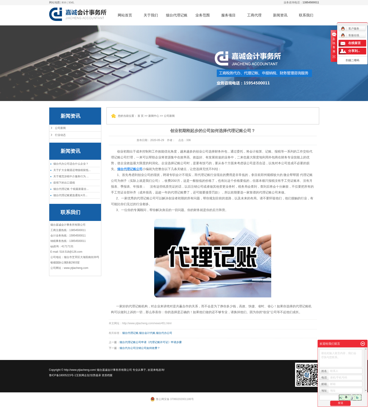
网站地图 (54, 2)
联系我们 (306, 15)
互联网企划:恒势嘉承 (88, 375)
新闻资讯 (280, 15)
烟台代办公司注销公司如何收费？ (140, 348)
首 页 (141, 115)
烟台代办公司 (164, 333)
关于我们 (151, 15)
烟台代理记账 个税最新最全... (71, 189)
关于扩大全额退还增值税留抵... (72, 170)
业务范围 (202, 15)
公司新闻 (60, 128)
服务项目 (228, 15)
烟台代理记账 (176, 15)
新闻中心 (153, 115)
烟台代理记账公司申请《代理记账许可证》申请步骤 (151, 342)
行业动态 (60, 135)
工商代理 (254, 15)
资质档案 (107, 375)
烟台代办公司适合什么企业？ (70, 163)
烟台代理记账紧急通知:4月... (70, 195)
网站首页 (125, 15)
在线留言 (354, 43)
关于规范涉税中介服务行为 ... (71, 176)
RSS (64, 2)
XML (71, 2)
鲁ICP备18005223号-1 (62, 375)
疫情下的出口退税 (64, 182)
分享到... (354, 51)
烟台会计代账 (147, 333)
